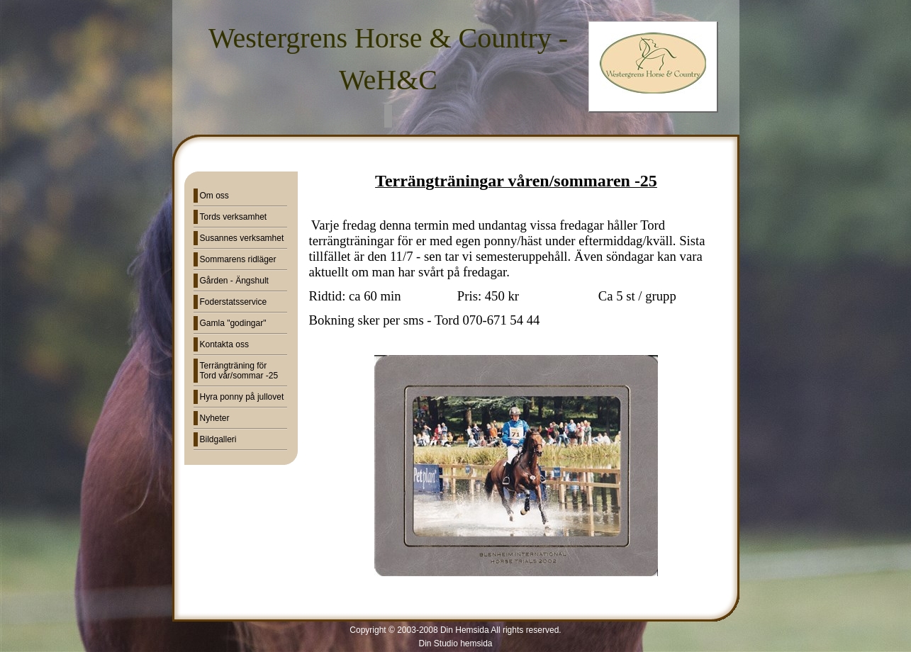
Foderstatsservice (233, 302)
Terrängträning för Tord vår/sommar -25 (239, 371)
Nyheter (215, 418)
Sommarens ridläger (238, 259)
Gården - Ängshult (234, 281)
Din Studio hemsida (455, 643)
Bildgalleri (218, 439)
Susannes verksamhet (242, 238)
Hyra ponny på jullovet (242, 397)
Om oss (214, 196)
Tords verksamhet (233, 217)
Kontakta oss (224, 344)
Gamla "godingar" (233, 323)
